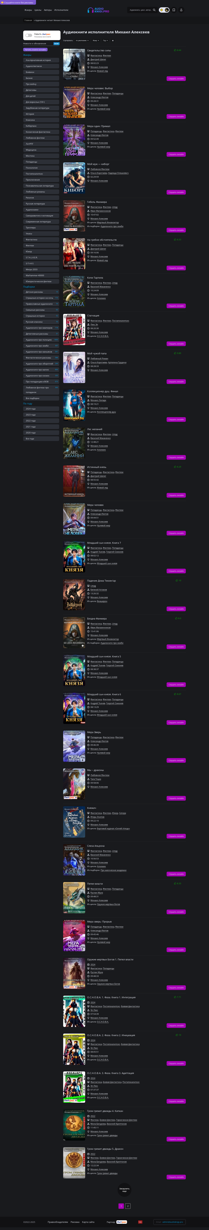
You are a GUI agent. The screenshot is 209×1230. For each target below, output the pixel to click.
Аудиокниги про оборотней (39, 363)
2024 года (30, 408)
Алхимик (101, 298)
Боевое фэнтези (107, 1119)
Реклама (75, 1222)
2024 (93, 964)
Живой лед (102, 260)
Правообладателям (58, 1222)
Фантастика (31, 239)
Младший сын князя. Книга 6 (104, 694)
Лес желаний (94, 429)
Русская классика (34, 321)
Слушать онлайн (176, 78)
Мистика (30, 155)
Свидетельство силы (99, 50)
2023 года (30, 414)
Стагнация (93, 315)
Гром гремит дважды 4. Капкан (105, 1111)
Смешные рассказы (35, 309)
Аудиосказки (32, 209)
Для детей (31, 96)
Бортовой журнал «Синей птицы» (113, 828)
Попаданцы (31, 161)
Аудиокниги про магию (37, 369)
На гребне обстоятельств (101, 239)
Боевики (30, 72)
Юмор (29, 251)
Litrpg (114, 207)
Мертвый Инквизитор (108, 222)
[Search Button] (154, 10)
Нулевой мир (103, 108)
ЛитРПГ (29, 143)
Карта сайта (88, 1222)
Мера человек (95, 504)
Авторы (48, 10)
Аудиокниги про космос (37, 375)
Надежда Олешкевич (118, 173)
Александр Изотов (99, 97)
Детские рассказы (34, 292)
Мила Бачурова (98, 1123)
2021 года (30, 426)
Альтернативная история (38, 60)
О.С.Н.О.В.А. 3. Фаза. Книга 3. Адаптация (110, 1073)
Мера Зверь (94, 732)
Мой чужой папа (96, 353)
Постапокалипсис (34, 173)
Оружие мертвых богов (108, 904)
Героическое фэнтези (126, 1119)
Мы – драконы (95, 770)
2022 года (30, 420)
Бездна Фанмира (97, 618)
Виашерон (102, 601)
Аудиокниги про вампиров (39, 327)
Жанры (28, 10)
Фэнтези (30, 245)
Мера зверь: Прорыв (99, 921)
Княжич (91, 808)
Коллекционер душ (106, 411)
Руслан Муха (97, 892)
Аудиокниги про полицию (39, 339)
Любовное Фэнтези (100, 169)
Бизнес (29, 78)
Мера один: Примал (98, 126)
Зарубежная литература (37, 108)
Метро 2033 (31, 269)
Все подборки (32, 398)
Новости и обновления (34, 43)
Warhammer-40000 (35, 275)
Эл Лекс (94, 1010)
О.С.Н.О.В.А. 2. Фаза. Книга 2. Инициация (111, 1035)
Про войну (31, 84)
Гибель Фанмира (97, 201)
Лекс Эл (94, 324)
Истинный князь (96, 467)
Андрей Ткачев (98, 551)
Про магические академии (113, 870)
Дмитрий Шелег (98, 59)
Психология (31, 167)
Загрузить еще (124, 1189)
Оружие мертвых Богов (108, 983)
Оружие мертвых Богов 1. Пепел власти (110, 959)
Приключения (33, 179)
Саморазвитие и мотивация (39, 215)
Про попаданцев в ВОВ (37, 381)
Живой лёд (102, 71)
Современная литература (38, 221)
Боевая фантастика (130, 1006)
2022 (93, 1116)
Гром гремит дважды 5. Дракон (105, 1148)
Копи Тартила (95, 277)
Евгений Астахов (99, 589)
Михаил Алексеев (99, 67)
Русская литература (35, 203)
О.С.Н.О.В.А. (103, 336)
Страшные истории (35, 315)
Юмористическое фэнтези (38, 281)
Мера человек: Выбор (100, 88)
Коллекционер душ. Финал (102, 391)
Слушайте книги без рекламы (17, 2)
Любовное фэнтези (35, 137)
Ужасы (29, 233)
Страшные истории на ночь (39, 298)
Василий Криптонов (117, 1123)
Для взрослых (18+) (35, 102)
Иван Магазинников (101, 210)
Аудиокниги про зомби (37, 345)
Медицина (31, 149)
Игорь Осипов (97, 816)
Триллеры (31, 227)
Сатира (122, 813)
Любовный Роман (99, 358)
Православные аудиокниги (39, 303)
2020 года (30, 432)
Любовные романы (35, 191)
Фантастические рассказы (38, 357)
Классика (30, 120)
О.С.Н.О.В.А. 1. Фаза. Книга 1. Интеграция (111, 997)
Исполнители (61, 10)
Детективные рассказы (37, 333)
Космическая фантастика (38, 132)
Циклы (38, 10)
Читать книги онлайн (35, 49)
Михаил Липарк (98, 400)
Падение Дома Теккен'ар (101, 580)
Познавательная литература (40, 185)
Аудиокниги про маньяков (39, 351)
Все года (30, 438)
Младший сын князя (107, 563)
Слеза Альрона (95, 845)
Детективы (31, 90)
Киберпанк (31, 126)
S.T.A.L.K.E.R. (32, 257)
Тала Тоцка (96, 779)
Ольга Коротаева (99, 173)
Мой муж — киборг (98, 164)
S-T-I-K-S (29, 263)
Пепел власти (95, 883)
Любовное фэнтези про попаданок (37, 390)
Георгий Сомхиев (114, 551)
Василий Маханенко (101, 286)
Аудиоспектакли (34, 66)
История (30, 114)
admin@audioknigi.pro (172, 1222)
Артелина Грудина (117, 362)
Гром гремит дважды (107, 1135)
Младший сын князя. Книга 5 (104, 656)
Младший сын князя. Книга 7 (104, 542)
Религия (30, 197)
